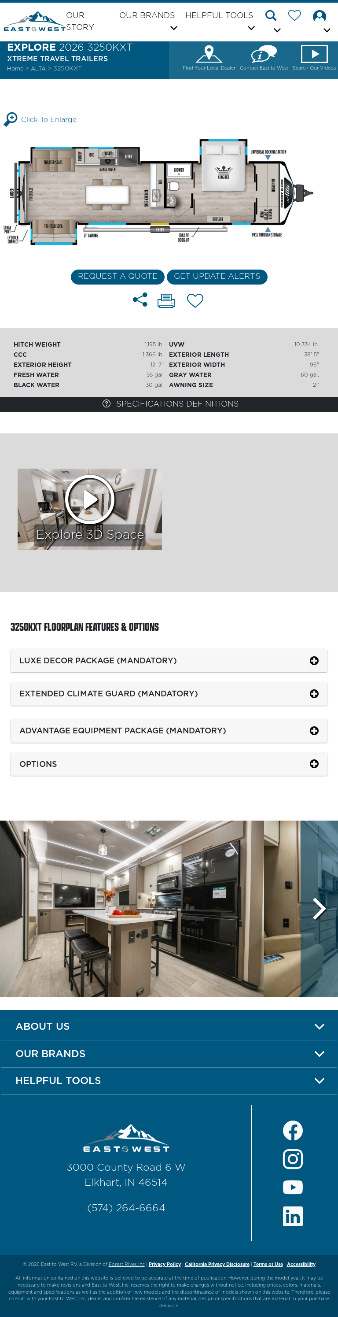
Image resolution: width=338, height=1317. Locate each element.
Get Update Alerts (217, 277)
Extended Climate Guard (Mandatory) (108, 693)
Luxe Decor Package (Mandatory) (98, 660)
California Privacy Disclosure (217, 1264)
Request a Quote (118, 277)
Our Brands (50, 1054)
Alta (39, 69)
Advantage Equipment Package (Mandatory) (122, 730)
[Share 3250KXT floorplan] (140, 299)
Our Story (80, 22)
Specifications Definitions (171, 403)
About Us (42, 1026)
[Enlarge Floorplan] (169, 191)
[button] (274, 23)
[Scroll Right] (319, 909)
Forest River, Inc (127, 1264)
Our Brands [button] (147, 16)
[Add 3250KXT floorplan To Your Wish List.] (195, 303)
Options (38, 763)
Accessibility (301, 1264)
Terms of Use (268, 1264)
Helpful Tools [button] (219, 16)
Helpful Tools (58, 1080)
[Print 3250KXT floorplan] (166, 302)
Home (15, 69)
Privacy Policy (165, 1264)
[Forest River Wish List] (298, 17)
